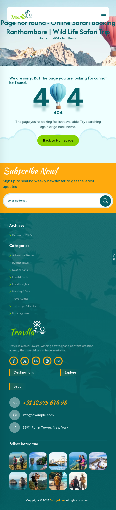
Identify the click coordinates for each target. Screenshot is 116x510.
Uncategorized (21, 313)
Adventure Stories (23, 255)
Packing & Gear (21, 291)
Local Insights (20, 284)
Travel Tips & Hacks (24, 306)
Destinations (20, 270)
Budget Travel (20, 262)
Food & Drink (20, 277)
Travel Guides (20, 298)
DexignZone (57, 500)
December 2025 (22, 235)
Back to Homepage (58, 140)
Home (43, 38)
